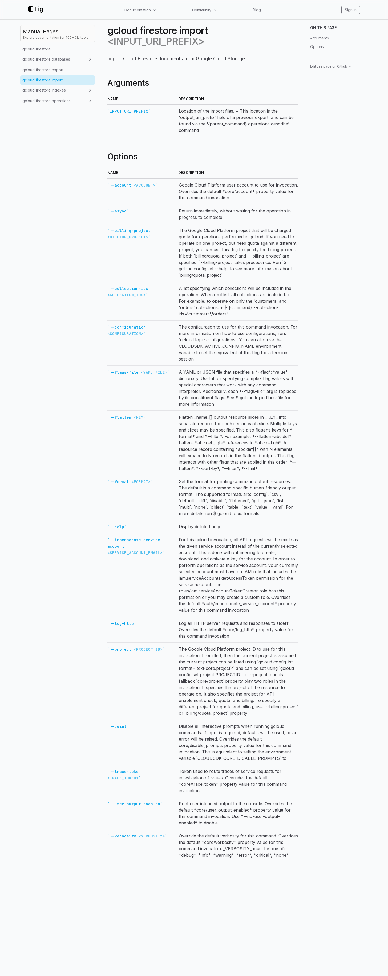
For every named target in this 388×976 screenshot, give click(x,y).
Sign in (351, 9)
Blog (257, 9)
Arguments (319, 38)
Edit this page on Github (330, 66)
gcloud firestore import (42, 80)
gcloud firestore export (42, 70)
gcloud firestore (36, 49)
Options (317, 46)
